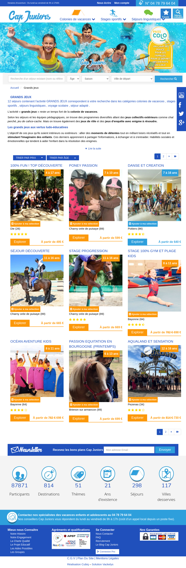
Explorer (20, 242)
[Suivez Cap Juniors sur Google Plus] (181, 122)
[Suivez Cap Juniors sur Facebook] (181, 105)
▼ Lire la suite (93, 148)
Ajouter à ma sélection (26, 223)
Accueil (14, 87)
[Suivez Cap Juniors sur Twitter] (181, 114)
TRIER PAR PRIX (26, 157)
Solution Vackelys (103, 564)
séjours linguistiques (32, 105)
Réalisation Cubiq (78, 564)
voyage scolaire (58, 105)
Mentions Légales (107, 558)
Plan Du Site (86, 558)
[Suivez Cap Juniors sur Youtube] (181, 95)
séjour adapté (79, 105)
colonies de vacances (150, 101)
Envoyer (165, 450)
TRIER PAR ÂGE (59, 157)
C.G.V (71, 558)
